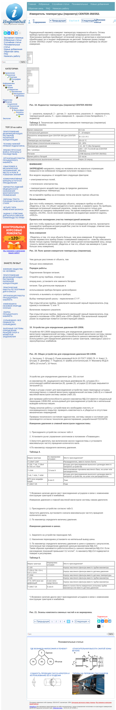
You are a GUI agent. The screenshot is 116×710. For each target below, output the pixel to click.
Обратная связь (11, 51)
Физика (15, 108)
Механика (20, 96)
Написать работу (12, 56)
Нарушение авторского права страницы (83, 702)
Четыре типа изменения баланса (13, 208)
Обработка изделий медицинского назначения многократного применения (13, 191)
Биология (11, 75)
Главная (32, 4)
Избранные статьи (12, 40)
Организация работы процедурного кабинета (14, 160)
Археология (10, 73)
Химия (21, 114)
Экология (7, 118)
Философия (19, 110)
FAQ (6, 54)
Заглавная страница (13, 38)
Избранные (44, 4)
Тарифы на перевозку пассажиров (90, 673)
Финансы (20, 112)
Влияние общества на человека (13, 270)
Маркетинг (13, 90)
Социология (12, 104)
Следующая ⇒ (89, 21)
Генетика (13, 77)
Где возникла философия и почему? (48, 649)
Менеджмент (19, 94)
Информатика (8, 83)
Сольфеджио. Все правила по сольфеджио (12, 322)
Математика (17, 92)
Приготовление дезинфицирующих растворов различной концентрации (13, 136)
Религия (8, 102)
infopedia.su (33, 706)
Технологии (14, 106)
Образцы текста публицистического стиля (13, 201)
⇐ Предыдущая (58, 21)
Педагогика (7, 100)
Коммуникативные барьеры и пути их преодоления (12, 181)
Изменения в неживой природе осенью (12, 306)
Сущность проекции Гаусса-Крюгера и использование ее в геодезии (49, 674)
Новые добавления (13, 49)
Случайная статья (12, 42)
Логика (10, 87)
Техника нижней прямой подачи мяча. (14, 145)
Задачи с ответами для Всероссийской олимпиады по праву (13, 216)
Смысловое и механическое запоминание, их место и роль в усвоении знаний (12, 170)
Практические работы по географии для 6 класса (14, 289)
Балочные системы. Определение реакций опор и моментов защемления (13, 332)
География (16, 79)
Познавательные (80, 4)
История (8, 85)
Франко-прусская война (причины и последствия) (12, 152)
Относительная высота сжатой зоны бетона (91, 650)
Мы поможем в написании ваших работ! (14, 252)
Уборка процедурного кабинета (10, 314)
